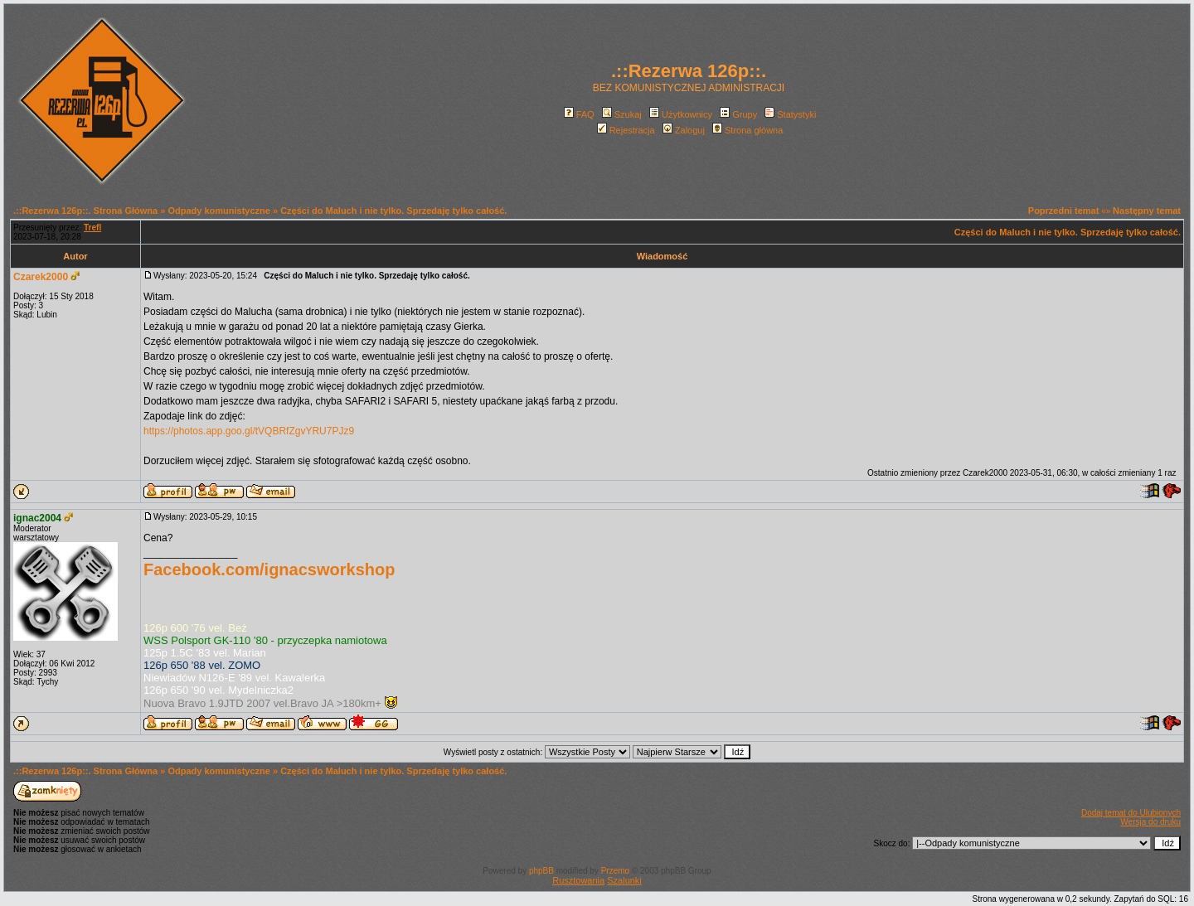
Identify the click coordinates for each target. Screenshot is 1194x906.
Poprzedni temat (1063, 211)
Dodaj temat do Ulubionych (1131, 812)
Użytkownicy (680, 114)
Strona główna (747, 130)
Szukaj (622, 114)
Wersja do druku (1150, 821)
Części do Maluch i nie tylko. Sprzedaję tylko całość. (393, 211)
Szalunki (624, 880)
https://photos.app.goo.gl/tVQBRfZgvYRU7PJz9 (248, 431)
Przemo (615, 870)
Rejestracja (626, 130)
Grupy (738, 114)
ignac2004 (37, 518)
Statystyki (790, 114)
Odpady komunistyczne (218, 211)
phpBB (541, 870)
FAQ (579, 114)
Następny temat (1147, 211)
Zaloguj (684, 130)
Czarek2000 (40, 277)
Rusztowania (578, 880)
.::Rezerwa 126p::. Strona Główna (85, 211)
